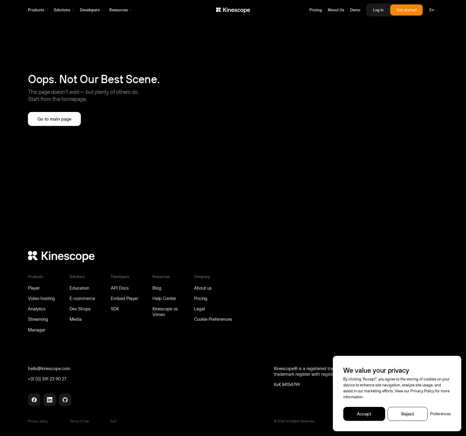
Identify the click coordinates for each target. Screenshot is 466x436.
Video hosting (41, 298)
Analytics (36, 309)
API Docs (120, 288)
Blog (156, 288)
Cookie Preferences (213, 319)
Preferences (440, 413)
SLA (113, 421)
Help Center (164, 298)
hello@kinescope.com (49, 368)
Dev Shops (80, 309)
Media (76, 319)
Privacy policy (38, 421)
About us (203, 288)
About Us (336, 9)
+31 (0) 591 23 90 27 (47, 379)
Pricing (315, 9)
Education (79, 288)
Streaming (38, 319)
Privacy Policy (422, 391)
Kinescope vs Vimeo (165, 311)
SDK (115, 309)
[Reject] (408, 414)
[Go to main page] (54, 119)
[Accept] (364, 414)
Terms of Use (79, 421)
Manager (36, 330)
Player (34, 288)
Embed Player (124, 298)
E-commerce (82, 298)
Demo (355, 9)
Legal (199, 309)
